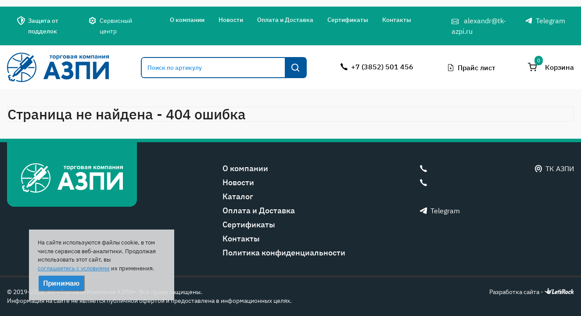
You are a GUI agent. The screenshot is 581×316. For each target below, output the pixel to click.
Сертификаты (347, 20)
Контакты (396, 20)
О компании (187, 20)
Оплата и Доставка (285, 20)
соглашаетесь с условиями (74, 268)
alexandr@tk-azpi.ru (479, 26)
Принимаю (61, 283)
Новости (231, 20)
